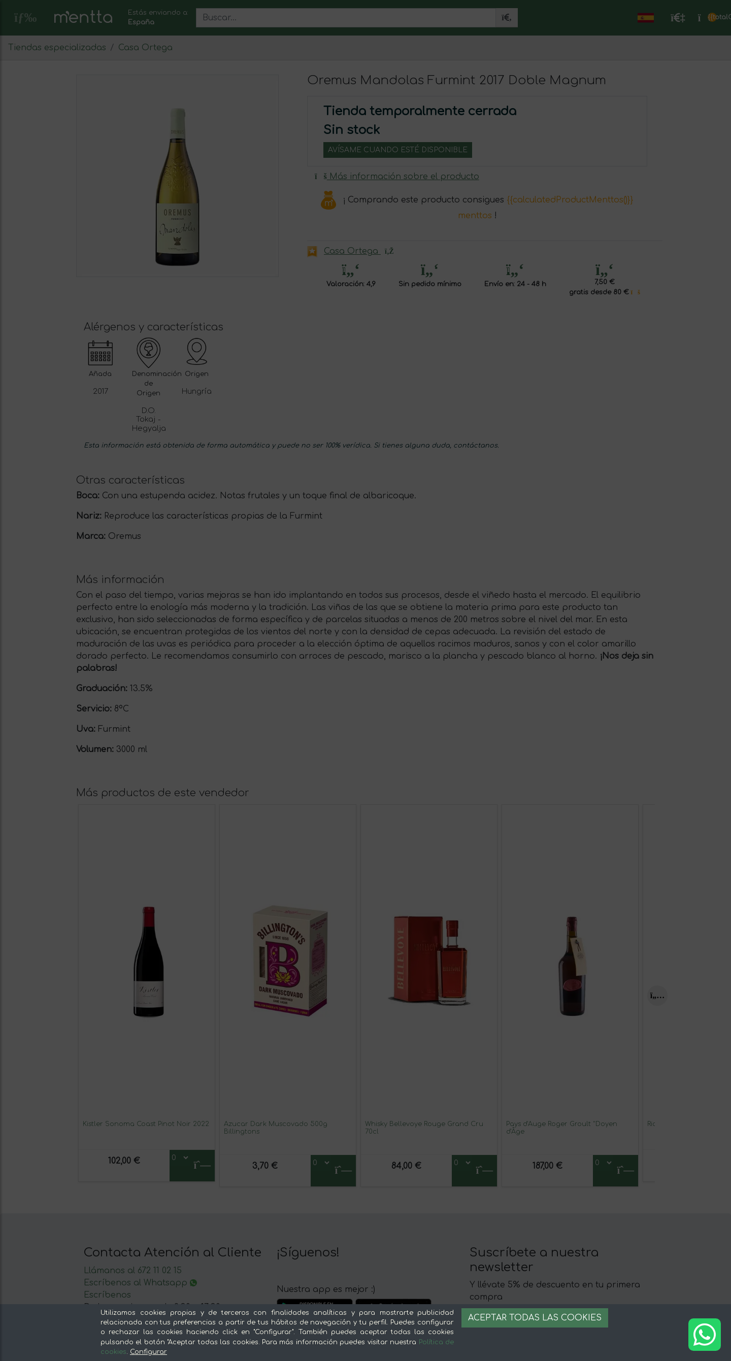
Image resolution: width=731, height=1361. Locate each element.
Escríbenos (107, 1295)
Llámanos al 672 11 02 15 (133, 1270)
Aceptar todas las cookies (535, 1317)
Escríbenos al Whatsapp (140, 1282)
